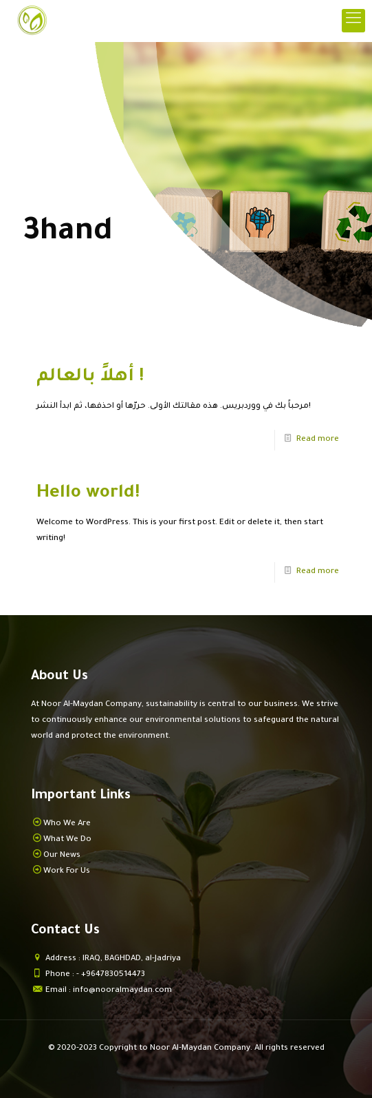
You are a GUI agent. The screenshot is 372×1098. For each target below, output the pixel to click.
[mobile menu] (353, 20)
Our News (61, 855)
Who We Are (67, 824)
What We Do (67, 840)
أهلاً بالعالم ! (90, 377)
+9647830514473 (113, 975)
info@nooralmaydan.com (122, 990)
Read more (317, 439)
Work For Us (66, 871)
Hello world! (88, 494)
